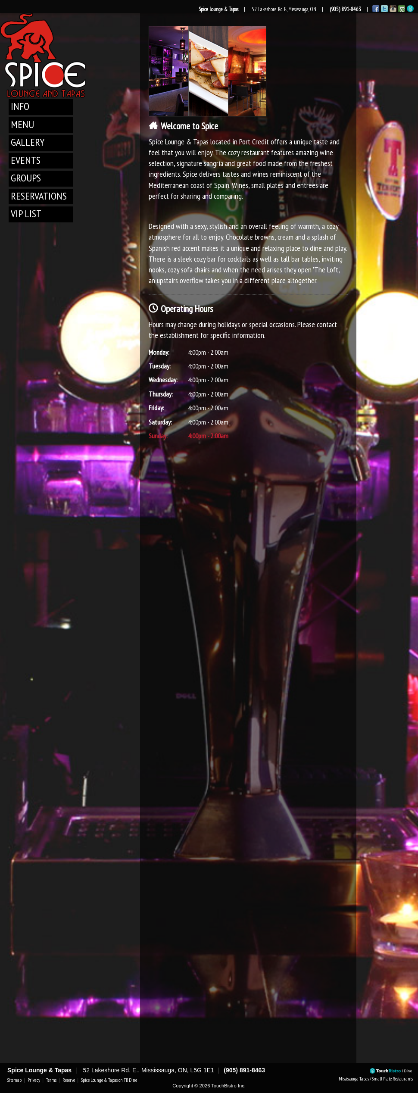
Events (26, 160)
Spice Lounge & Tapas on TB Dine (109, 1080)
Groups (26, 177)
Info (20, 106)
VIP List (26, 213)
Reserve (68, 1080)
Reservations (39, 196)
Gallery (27, 142)
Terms (51, 1080)
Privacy (34, 1080)
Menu (22, 124)
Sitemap (14, 1080)
